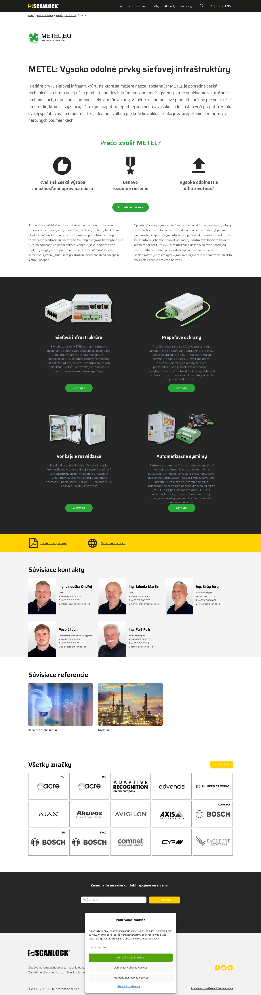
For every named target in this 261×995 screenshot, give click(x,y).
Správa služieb (98, 947)
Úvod (120, 6)
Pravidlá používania (128, 986)
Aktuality (170, 6)
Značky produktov (66, 15)
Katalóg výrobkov (54, 543)
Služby (155, 6)
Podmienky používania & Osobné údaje (212, 988)
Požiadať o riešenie (130, 207)
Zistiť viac (79, 388)
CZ (210, 6)
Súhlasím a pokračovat (130, 957)
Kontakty (186, 6)
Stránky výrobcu (113, 543)
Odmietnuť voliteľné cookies (131, 967)
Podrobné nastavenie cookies (130, 977)
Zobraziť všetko (221, 764)
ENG (228, 6)
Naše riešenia (137, 6)
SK (218, 6)
